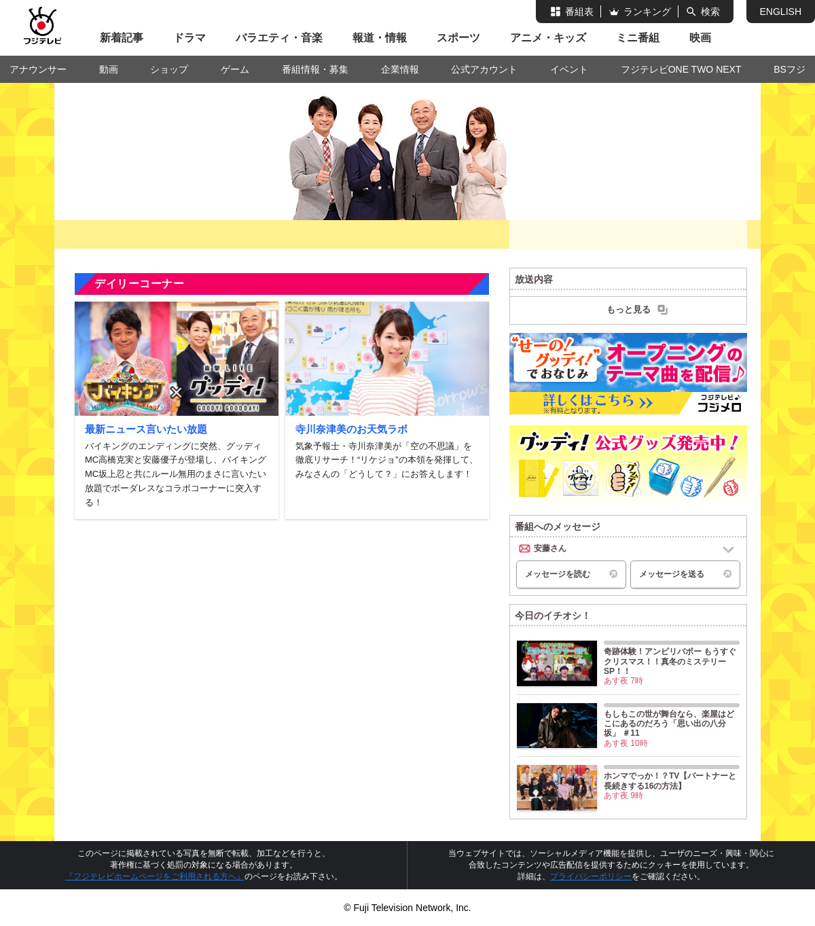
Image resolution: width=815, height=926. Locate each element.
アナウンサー (38, 69)
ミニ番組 (637, 37)
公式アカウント (484, 69)
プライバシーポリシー (591, 876)
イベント (569, 69)
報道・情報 (379, 37)
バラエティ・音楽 (279, 37)
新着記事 (121, 37)
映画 (700, 37)
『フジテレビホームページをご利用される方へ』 (154, 876)
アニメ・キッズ (548, 37)
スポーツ (458, 37)
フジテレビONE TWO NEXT (681, 69)
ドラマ (189, 37)
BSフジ (789, 69)
